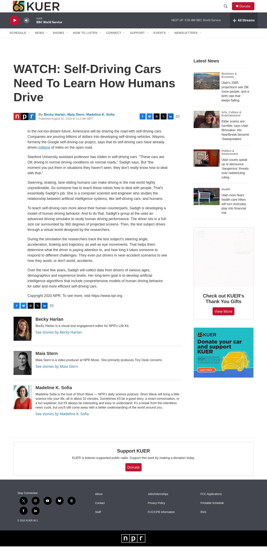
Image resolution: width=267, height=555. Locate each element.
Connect (113, 41)
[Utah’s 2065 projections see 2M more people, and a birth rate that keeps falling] (207, 89)
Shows (58, 41)
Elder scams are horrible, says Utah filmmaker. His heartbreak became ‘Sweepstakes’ (235, 138)
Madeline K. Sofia (100, 123)
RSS (203, 520)
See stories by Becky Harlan (59, 340)
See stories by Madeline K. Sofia (62, 422)
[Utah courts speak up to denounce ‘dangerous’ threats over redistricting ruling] (207, 166)
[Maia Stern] (23, 372)
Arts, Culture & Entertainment (231, 122)
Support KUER (133, 459)
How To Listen (85, 41)
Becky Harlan (54, 123)
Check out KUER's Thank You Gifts (223, 307)
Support (137, 41)
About (99, 502)
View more (223, 320)
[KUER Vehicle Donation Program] (223, 361)
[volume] (26, 29)
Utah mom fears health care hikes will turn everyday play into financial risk (234, 212)
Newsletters (186, 41)
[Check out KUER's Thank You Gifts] (223, 266)
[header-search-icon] (227, 10)
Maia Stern (75, 123)
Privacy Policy (156, 511)
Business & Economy (229, 84)
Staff (98, 520)
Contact (100, 511)
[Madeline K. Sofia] (23, 406)
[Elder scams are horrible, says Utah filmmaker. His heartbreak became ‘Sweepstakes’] (207, 128)
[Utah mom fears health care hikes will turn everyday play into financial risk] (207, 205)
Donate (247, 10)
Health (226, 198)
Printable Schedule (212, 511)
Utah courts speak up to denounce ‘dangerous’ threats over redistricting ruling (235, 177)
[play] (14, 29)
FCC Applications (211, 502)
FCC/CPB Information (161, 520)
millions (44, 156)
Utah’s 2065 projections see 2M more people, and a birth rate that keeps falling (235, 100)
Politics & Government (230, 161)
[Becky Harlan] (23, 337)
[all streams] (244, 29)
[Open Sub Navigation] (29, 41)
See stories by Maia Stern (57, 375)
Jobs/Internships (158, 502)
